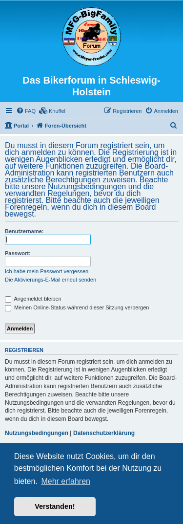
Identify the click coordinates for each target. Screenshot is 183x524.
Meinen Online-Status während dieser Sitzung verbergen (77, 307)
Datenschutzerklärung (104, 433)
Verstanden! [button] (55, 506)
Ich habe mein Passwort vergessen (46, 271)
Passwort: (18, 253)
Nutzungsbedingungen (36, 433)
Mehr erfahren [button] (65, 481)
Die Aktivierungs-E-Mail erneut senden (50, 280)
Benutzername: (24, 231)
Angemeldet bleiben (33, 299)
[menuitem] (26, 111)
